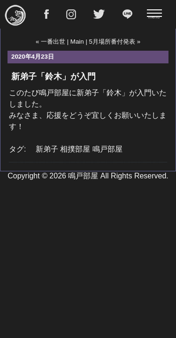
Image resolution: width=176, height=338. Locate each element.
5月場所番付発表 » (115, 41)
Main (77, 41)
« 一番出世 (50, 41)
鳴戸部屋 (107, 149)
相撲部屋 (75, 149)
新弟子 (47, 149)
